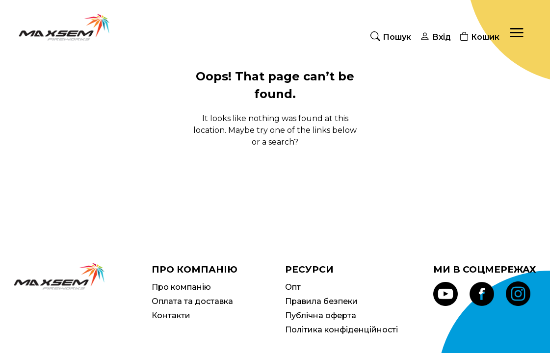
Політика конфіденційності (341, 329)
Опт (293, 287)
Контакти (171, 315)
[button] (516, 33)
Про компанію (181, 287)
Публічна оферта (320, 315)
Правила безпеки (321, 301)
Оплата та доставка (192, 301)
